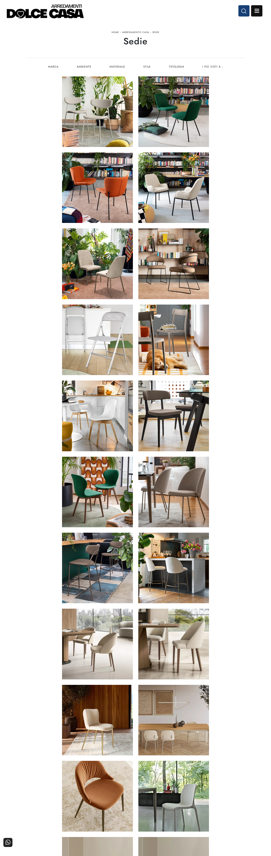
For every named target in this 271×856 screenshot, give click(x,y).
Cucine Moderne (120, 794)
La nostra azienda (192, 794)
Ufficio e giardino (156, 806)
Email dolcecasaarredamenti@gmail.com (57, 810)
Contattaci (234, 794)
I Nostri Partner (194, 800)
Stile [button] (147, 67)
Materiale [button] (117, 67)
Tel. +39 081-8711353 (44, 806)
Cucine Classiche (120, 800)
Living (128, 806)
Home (115, 32)
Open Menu (256, 11)
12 (162, 687)
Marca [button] (53, 67)
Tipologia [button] (177, 67)
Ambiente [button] (83, 67)
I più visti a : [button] (213, 67)
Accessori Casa (158, 800)
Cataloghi (234, 800)
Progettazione (195, 806)
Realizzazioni (232, 806)
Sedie (155, 32)
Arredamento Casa (135, 32)
